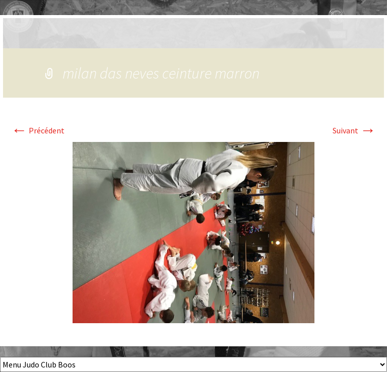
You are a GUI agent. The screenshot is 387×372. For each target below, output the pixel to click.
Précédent (37, 130)
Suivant (354, 130)
